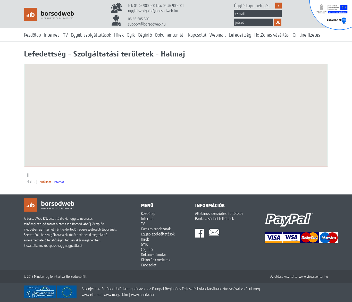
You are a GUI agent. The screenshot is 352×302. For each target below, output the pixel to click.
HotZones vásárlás (271, 35)
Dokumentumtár (170, 35)
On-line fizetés (306, 35)
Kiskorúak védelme (155, 259)
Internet (51, 35)
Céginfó (145, 35)
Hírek (119, 35)
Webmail (217, 35)
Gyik (131, 35)
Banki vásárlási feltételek (214, 218)
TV (65, 35)
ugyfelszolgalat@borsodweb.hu (153, 10)
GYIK (144, 244)
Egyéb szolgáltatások (91, 35)
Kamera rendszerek (156, 228)
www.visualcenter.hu (313, 276)
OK (277, 22)
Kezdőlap (32, 35)
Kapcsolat (197, 35)
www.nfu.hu (91, 294)
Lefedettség (240, 35)
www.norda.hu (142, 294)
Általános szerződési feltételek (219, 213)
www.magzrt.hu (116, 294)
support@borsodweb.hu (147, 24)
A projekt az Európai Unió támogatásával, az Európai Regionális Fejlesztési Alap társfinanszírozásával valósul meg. (171, 288)
